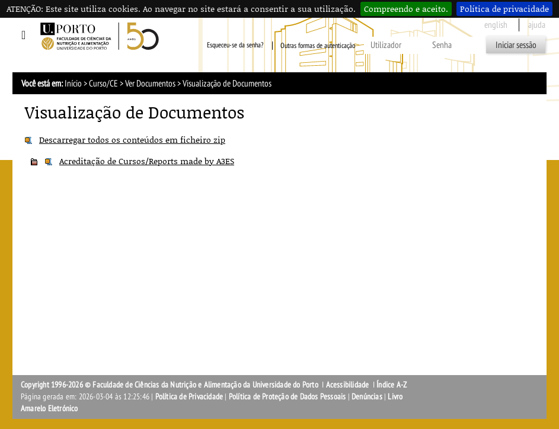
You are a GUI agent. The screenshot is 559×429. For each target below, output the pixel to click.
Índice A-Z (391, 385)
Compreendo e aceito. (406, 8)
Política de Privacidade (189, 397)
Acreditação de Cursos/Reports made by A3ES (146, 161)
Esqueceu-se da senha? (235, 45)
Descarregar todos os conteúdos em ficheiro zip (132, 139)
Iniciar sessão (516, 45)
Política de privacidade (504, 8)
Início (73, 83)
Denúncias (367, 397)
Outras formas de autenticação (317, 45)
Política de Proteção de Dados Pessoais (287, 397)
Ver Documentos (150, 83)
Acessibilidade (347, 385)
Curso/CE (103, 83)
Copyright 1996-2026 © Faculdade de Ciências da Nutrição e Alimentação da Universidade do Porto (170, 385)
